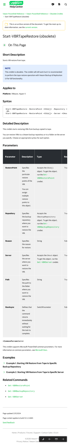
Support (37, 433)
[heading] (35, 54)
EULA (56, 433)
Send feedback (9, 422)
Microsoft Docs (41, 350)
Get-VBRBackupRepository (21, 391)
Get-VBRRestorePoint (19, 386)
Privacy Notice (22, 441)
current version (31, 27)
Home (14, 433)
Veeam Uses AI (35, 441)
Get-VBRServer (44, 262)
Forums (29, 433)
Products (21, 433)
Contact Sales (47, 433)
